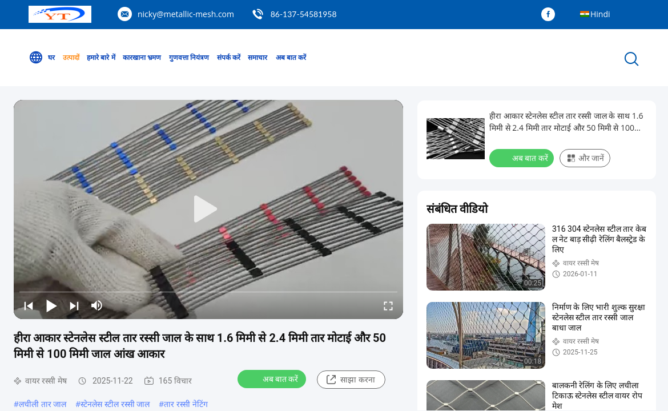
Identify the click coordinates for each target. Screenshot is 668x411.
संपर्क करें (228, 57)
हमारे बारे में (101, 57)
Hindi (600, 14)
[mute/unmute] (97, 305)
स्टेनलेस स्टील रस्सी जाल (115, 403)
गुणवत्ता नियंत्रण (189, 57)
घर (42, 57)
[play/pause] (51, 305)
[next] (74, 305)
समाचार (257, 57)
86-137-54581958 (304, 14)
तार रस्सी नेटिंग (185, 403)
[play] (208, 209)
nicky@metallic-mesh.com (186, 14)
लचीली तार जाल (42, 403)
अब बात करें (291, 57)
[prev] (28, 305)
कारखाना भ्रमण (142, 57)
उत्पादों (71, 57)
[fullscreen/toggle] (388, 305)
